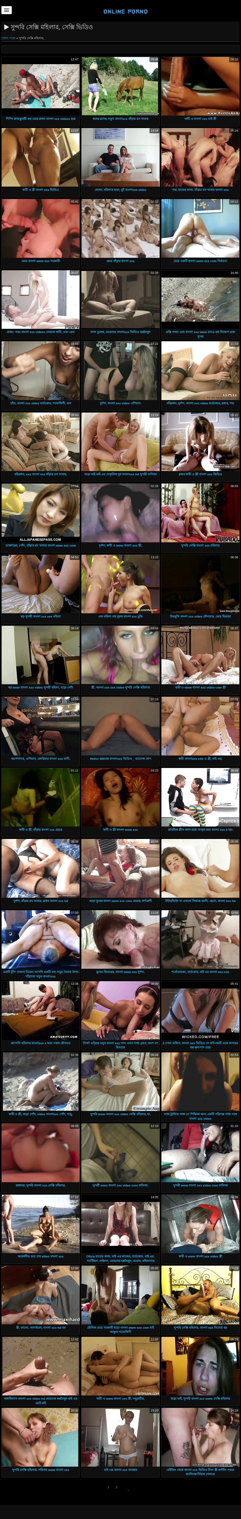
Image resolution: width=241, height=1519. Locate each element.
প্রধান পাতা (8, 38)
